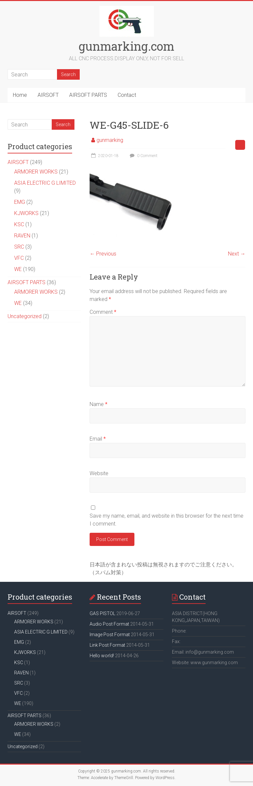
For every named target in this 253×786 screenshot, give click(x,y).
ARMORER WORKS (36, 172)
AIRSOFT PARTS (88, 95)
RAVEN (22, 235)
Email (98, 439)
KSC (19, 224)
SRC (19, 247)
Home (20, 95)
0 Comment (142, 155)
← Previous (103, 254)
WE (18, 269)
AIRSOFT (48, 95)
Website (99, 473)
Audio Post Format (109, 624)
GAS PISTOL (102, 613)
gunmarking (110, 140)
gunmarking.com (126, 46)
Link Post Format (107, 645)
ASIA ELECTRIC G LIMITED (45, 183)
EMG (19, 202)
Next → (236, 254)
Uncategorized (25, 316)
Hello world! (102, 655)
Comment (103, 312)
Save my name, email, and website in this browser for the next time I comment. (166, 520)
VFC (19, 258)
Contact (127, 95)
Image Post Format (110, 634)
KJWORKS (26, 213)
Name (98, 404)
